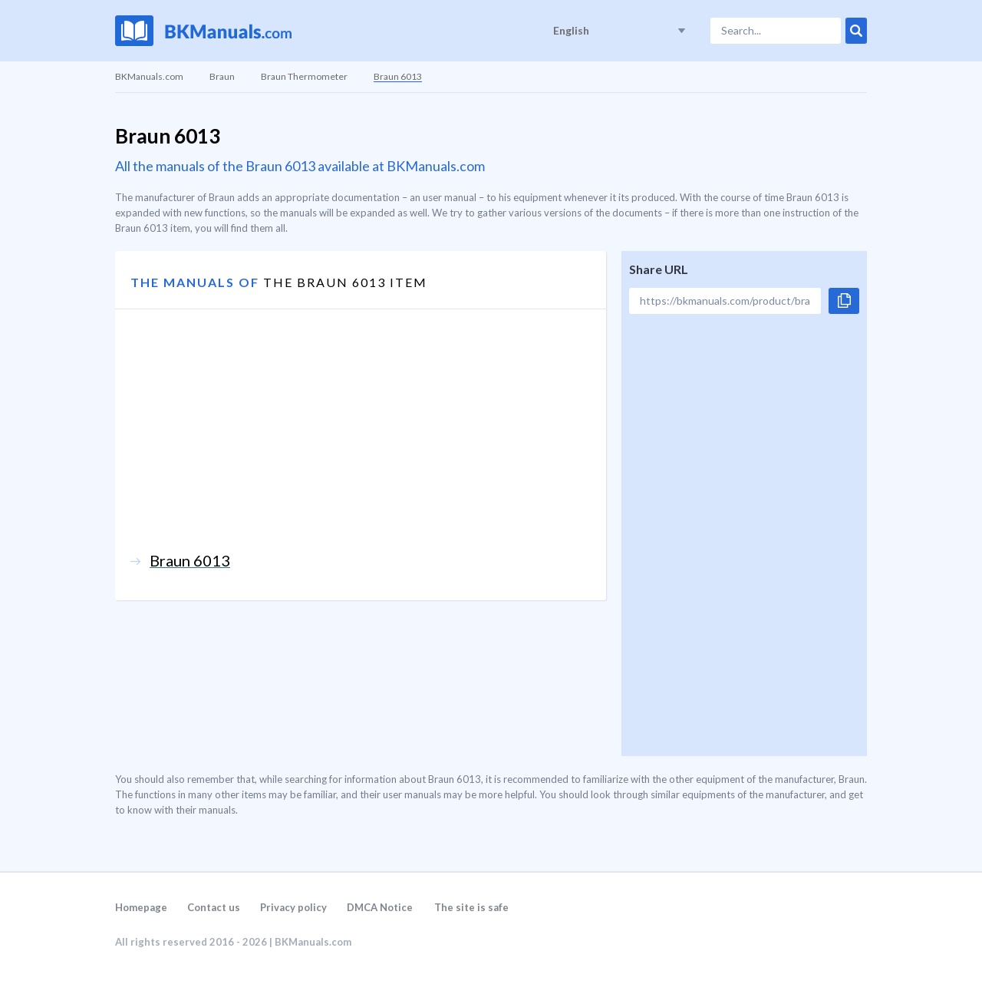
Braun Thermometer (304, 76)
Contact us (213, 907)
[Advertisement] (360, 443)
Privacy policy (293, 907)
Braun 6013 (398, 76)
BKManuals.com (149, 76)
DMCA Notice (380, 907)
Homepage (141, 907)
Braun (222, 76)
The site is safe (471, 907)
